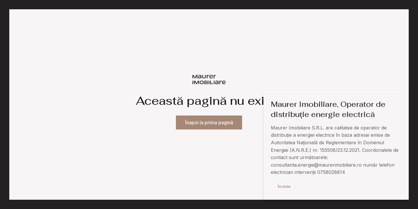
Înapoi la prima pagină (209, 122)
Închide (284, 186)
